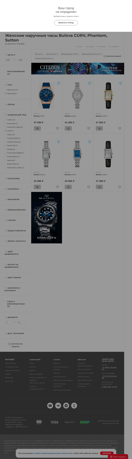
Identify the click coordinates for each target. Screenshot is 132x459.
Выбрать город (66, 22)
